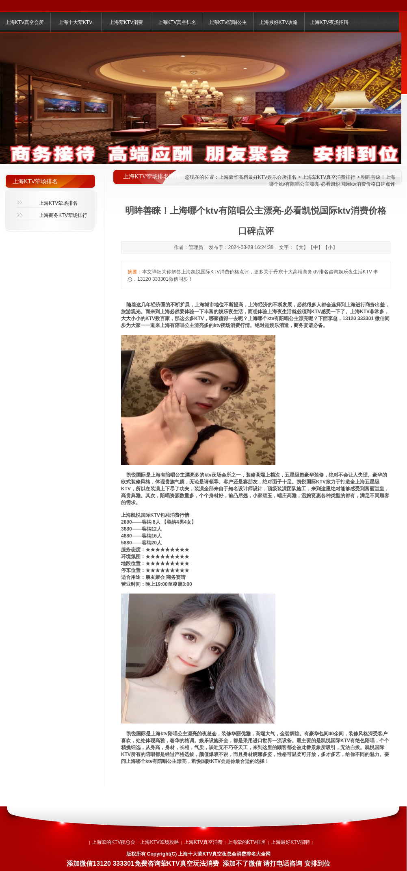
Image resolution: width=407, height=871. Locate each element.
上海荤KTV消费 (126, 22)
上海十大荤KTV (75, 22)
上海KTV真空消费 (203, 842)
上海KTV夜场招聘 (329, 22)
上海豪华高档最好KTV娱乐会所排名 (258, 177)
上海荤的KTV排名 (246, 842)
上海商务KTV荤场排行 (63, 215)
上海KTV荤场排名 (58, 203)
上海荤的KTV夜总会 (113, 842)
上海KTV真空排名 (177, 22)
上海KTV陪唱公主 (227, 22)
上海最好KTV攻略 (278, 22)
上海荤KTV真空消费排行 (328, 177)
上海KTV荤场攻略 (159, 842)
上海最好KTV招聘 (290, 842)
